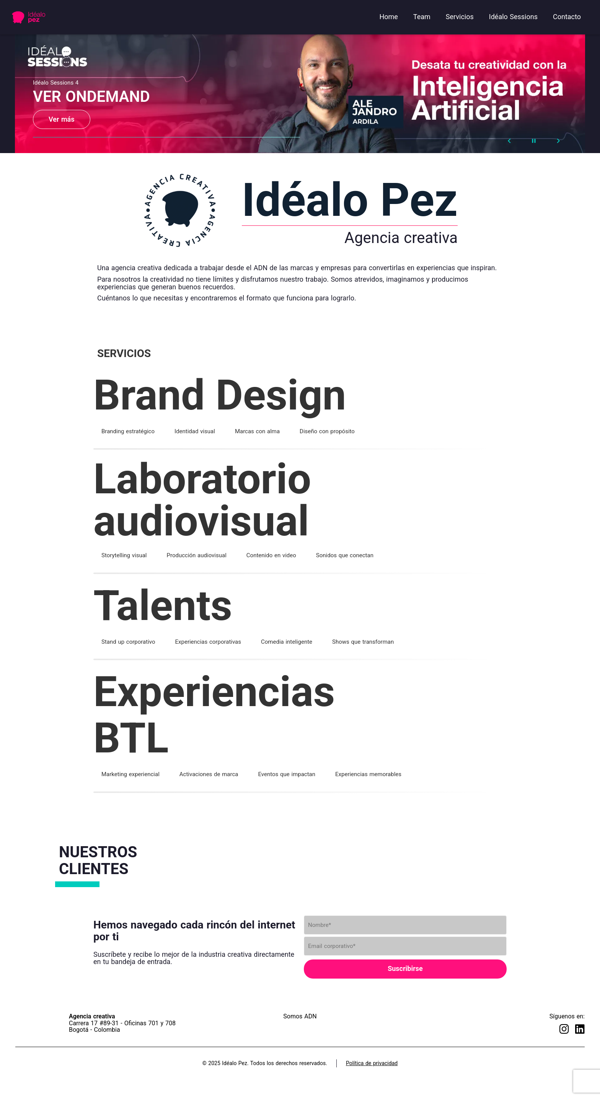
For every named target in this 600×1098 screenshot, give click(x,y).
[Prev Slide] (509, 140)
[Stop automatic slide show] (533, 140)
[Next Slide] (558, 140)
